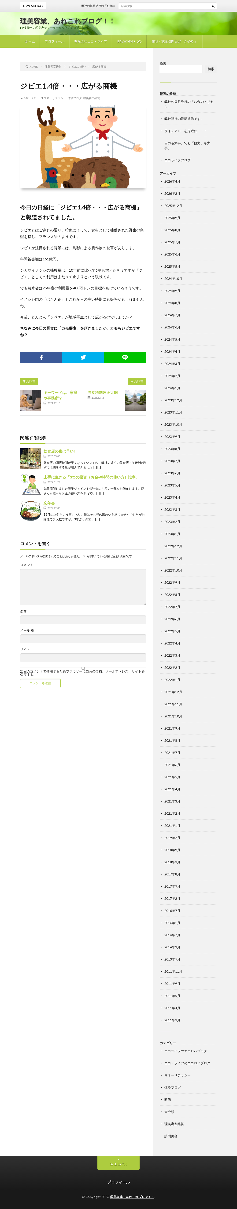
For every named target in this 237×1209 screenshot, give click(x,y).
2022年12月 (173, 546)
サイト (25, 649)
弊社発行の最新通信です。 (184, 119)
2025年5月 (172, 266)
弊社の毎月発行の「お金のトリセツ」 (117, 5)
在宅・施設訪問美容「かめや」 (174, 41)
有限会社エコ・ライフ (90, 41)
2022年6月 (172, 619)
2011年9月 (172, 984)
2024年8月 (172, 303)
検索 (163, 63)
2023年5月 (172, 485)
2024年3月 (172, 364)
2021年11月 (173, 704)
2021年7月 (172, 753)
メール (27, 630)
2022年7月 (172, 607)
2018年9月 (172, 850)
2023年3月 (172, 509)
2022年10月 (173, 570)
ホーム (30, 41)
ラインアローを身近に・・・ (185, 131)
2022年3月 (172, 655)
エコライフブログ (177, 160)
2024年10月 (173, 279)
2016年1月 (172, 923)
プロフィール (54, 41)
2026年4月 (172, 181)
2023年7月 (172, 461)
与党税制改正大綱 (103, 392)
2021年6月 (172, 765)
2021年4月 (172, 789)
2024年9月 (172, 291)
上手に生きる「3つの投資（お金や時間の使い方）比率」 (91, 477)
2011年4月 (172, 1008)
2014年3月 (172, 947)
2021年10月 (173, 716)
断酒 (167, 1099)
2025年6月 (172, 254)
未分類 (169, 1112)
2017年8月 (172, 874)
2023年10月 (173, 424)
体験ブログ (75, 98)
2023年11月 (173, 412)
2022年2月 (172, 667)
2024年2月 (172, 376)
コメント (26, 564)
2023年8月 (172, 449)
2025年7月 (172, 242)
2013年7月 (172, 959)
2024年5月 (172, 339)
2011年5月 (172, 996)
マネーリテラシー (55, 98)
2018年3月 (172, 862)
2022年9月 (172, 582)
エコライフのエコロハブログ (185, 1051)
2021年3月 (172, 801)
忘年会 (49, 503)
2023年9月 (172, 437)
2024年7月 (172, 315)
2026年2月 (172, 193)
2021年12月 (173, 692)
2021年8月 (172, 740)
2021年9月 (172, 728)
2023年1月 (172, 534)
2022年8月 (172, 595)
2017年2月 (172, 898)
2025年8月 (172, 230)
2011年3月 (172, 1020)
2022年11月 (173, 558)
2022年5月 (172, 631)
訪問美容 (171, 1136)
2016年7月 (172, 911)
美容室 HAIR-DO (129, 41)
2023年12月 (173, 400)
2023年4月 (172, 497)
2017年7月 (172, 886)
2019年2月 (172, 838)
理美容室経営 (91, 98)
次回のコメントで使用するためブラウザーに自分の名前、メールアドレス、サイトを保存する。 (82, 673)
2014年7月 (172, 935)
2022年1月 (172, 680)
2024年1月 (172, 388)
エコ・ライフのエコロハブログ (187, 1063)
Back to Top (118, 1164)
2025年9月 (172, 218)
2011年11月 (173, 971)
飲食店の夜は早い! (59, 451)
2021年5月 (172, 777)
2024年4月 (172, 351)
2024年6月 (172, 327)
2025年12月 (173, 206)
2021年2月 (172, 813)
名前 (25, 611)
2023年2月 (172, 522)
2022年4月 (172, 643)
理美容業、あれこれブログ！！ (67, 21)
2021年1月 (172, 826)
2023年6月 (172, 473)
